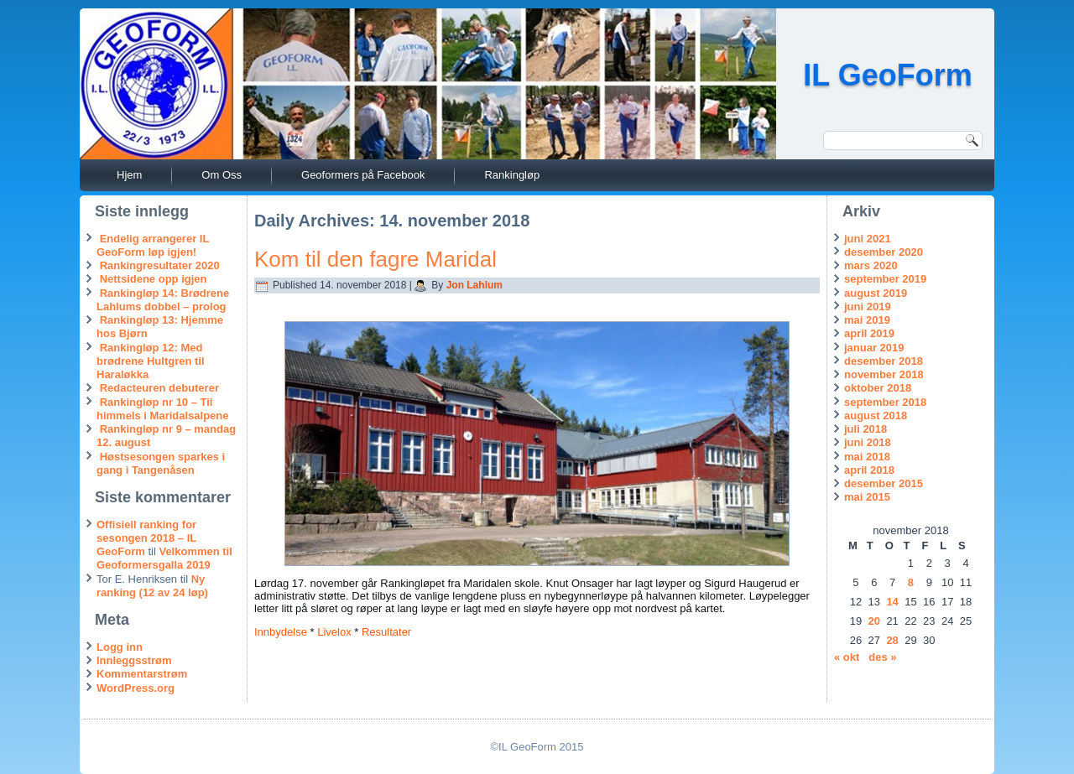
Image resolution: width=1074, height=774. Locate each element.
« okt (846, 657)
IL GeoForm (887, 75)
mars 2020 (871, 265)
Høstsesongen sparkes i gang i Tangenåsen (160, 463)
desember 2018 (883, 361)
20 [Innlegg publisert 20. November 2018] (874, 621)
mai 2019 (867, 320)
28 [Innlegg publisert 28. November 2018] (892, 640)
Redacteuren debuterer (159, 388)
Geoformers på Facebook (363, 175)
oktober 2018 (877, 388)
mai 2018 (867, 456)
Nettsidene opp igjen (153, 279)
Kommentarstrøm (141, 674)
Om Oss (221, 175)
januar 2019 (874, 347)
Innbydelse (280, 632)
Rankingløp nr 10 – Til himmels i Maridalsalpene (162, 409)
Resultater (386, 632)
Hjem (129, 175)
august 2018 (875, 415)
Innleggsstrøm (134, 660)
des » (882, 657)
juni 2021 (867, 238)
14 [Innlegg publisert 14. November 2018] (892, 601)
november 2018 (884, 374)
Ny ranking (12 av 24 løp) (152, 586)
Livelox (334, 632)
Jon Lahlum (474, 285)
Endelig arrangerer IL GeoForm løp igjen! (152, 245)
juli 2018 (865, 429)
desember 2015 (883, 483)
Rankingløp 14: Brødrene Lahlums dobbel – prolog (162, 300)
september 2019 (885, 279)
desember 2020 (883, 252)
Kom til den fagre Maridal (375, 259)
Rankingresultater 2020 (160, 265)
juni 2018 (867, 442)
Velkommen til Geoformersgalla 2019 (164, 558)
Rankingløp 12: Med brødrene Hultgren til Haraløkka (150, 361)
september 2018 (885, 402)
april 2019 (869, 333)
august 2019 (875, 293)
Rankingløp (512, 175)
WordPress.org (135, 688)
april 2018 (869, 470)
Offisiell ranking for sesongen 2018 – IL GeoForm (146, 538)
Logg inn (119, 647)
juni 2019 (867, 306)
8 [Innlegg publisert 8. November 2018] (911, 582)
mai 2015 (867, 497)
